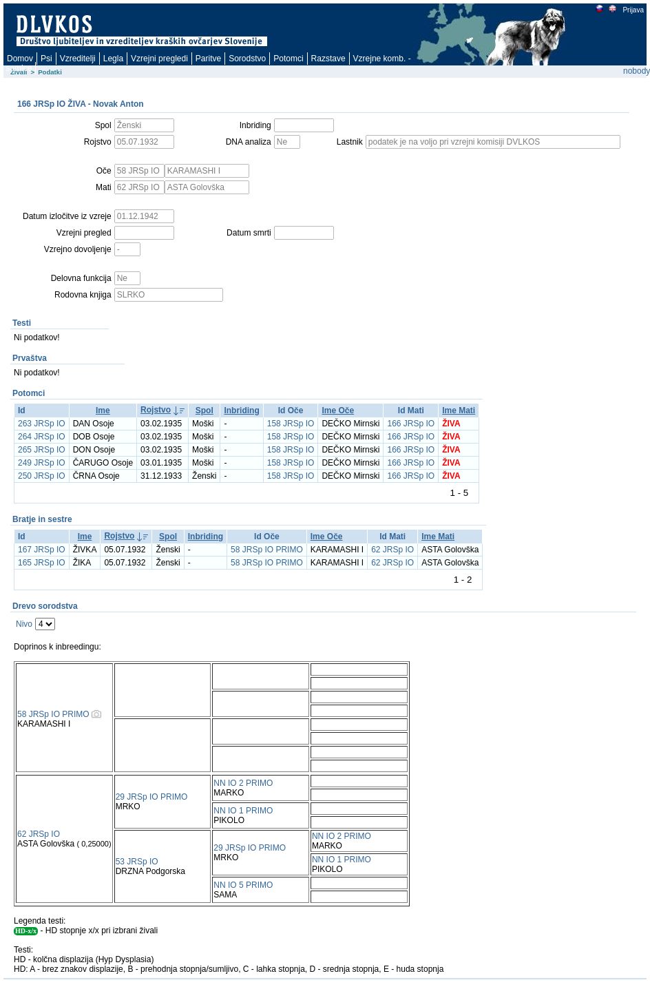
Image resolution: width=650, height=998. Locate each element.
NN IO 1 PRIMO (243, 810)
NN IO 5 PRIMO (243, 885)
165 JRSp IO (41, 563)
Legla (113, 58)
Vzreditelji (78, 58)
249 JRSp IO (41, 463)
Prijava (633, 10)
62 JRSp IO (392, 549)
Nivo (24, 624)
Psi (46, 58)
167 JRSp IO (41, 549)
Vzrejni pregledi (159, 58)
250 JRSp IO (41, 476)
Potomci (288, 58)
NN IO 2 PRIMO (243, 783)
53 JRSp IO (137, 861)
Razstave (328, 58)
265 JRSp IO (41, 450)
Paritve (208, 58)
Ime (103, 410)
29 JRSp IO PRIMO (152, 797)
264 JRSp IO (41, 436)
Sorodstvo (247, 58)
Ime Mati (458, 410)
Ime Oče (338, 410)
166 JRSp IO (410, 423)
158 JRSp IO (291, 423)
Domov (20, 58)
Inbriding (241, 410)
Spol (204, 410)
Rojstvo (155, 410)
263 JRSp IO (41, 423)
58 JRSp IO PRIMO (267, 549)
